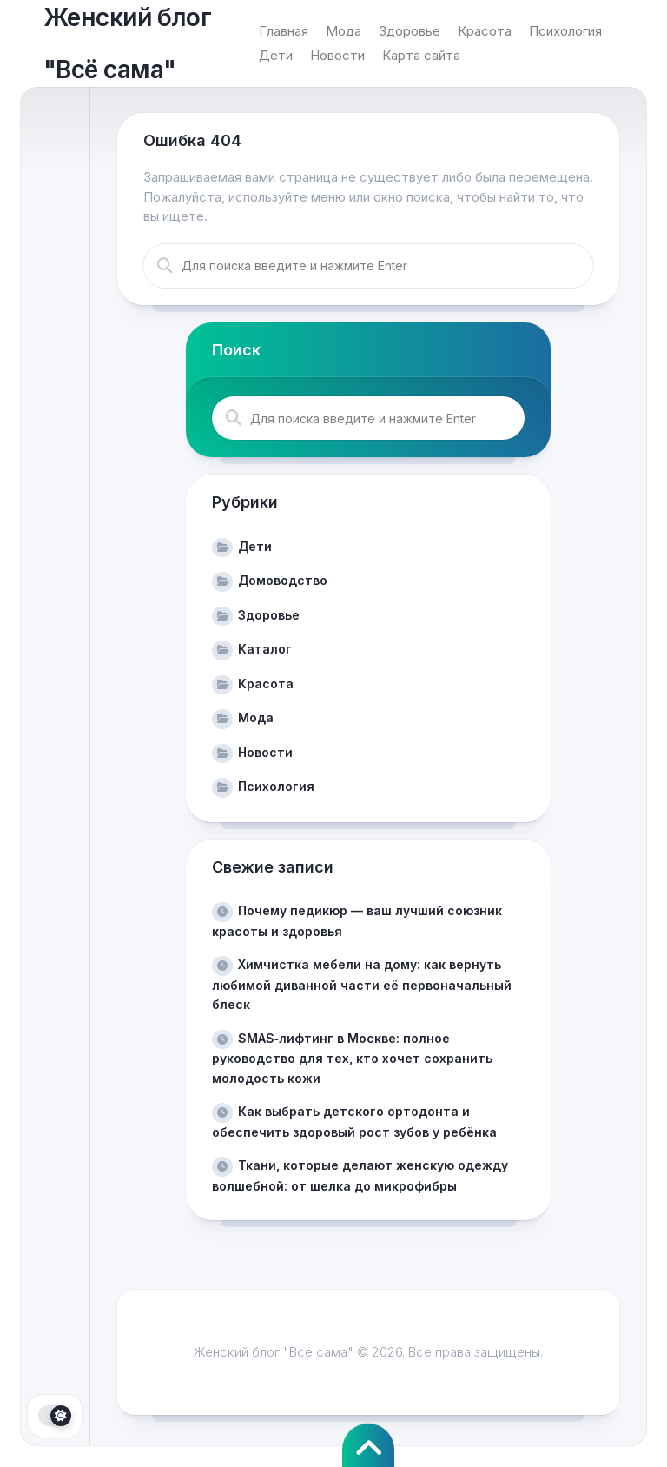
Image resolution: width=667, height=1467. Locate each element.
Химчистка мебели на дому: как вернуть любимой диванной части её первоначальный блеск (362, 984)
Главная (283, 31)
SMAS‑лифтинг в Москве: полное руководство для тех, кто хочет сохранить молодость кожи (352, 1058)
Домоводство (282, 580)
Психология (565, 31)
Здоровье (409, 31)
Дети (276, 55)
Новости (337, 55)
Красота (485, 31)
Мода (343, 31)
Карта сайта (421, 55)
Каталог (265, 648)
